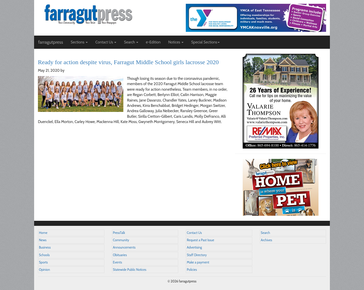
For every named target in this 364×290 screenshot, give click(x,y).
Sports (43, 262)
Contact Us (194, 233)
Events (117, 262)
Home (43, 233)
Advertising (194, 247)
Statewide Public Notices (129, 270)
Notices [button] (176, 42)
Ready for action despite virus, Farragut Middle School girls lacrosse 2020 (128, 62)
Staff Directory (197, 255)
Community (121, 240)
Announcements (124, 247)
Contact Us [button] (105, 42)
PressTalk (119, 233)
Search (265, 233)
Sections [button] (79, 42)
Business (45, 247)
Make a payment (198, 262)
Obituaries (120, 255)
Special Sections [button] (205, 42)
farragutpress (50, 42)
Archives (266, 240)
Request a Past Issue (200, 240)
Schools (44, 255)
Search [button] (131, 42)
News (43, 240)
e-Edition (153, 42)
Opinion (44, 270)
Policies (192, 270)
